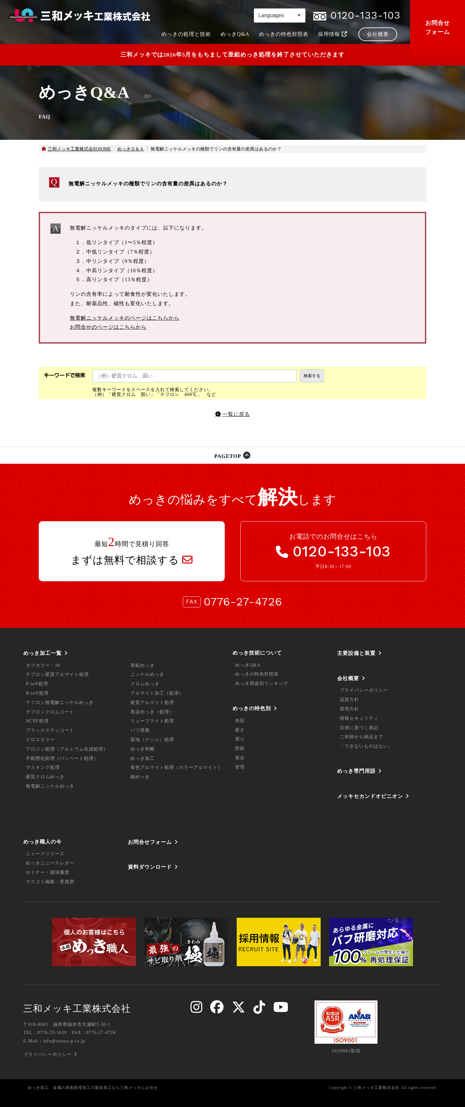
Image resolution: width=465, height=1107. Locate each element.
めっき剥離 (142, 749)
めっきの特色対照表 (257, 674)
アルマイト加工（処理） (157, 693)
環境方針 (349, 709)
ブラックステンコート (50, 730)
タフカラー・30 (43, 665)
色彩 (240, 720)
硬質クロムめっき (45, 776)
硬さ (240, 730)
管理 (240, 767)
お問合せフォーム (437, 27)
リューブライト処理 (152, 721)
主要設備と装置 (356, 653)
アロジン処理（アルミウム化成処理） (67, 749)
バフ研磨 (140, 730)
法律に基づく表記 (359, 727)
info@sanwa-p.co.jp (64, 1041)
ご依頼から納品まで (361, 736)
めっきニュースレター (50, 863)
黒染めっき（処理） (152, 711)
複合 (240, 757)
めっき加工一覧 (42, 653)
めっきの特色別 (251, 708)
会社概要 (348, 678)
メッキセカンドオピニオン (370, 796)
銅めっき (140, 776)
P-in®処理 (37, 683)
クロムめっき (145, 683)
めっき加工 (142, 758)
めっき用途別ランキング (261, 683)
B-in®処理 (37, 693)
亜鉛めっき (142, 665)
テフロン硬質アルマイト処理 (57, 674)
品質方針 (349, 699)
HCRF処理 (37, 721)
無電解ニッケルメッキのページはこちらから (125, 318)
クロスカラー (40, 739)
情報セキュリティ (359, 718)
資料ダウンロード (150, 867)
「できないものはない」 (366, 746)
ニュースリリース (45, 853)
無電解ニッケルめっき (50, 786)
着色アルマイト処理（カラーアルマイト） (176, 767)
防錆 (240, 748)
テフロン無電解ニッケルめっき (60, 702)
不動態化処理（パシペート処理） (62, 758)
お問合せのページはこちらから (108, 327)
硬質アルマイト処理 (152, 702)
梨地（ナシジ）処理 (152, 739)
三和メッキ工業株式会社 (77, 1008)
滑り (240, 739)
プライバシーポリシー (364, 690)
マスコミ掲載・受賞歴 (50, 881)
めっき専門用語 (356, 771)
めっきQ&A (248, 665)
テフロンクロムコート (50, 711)
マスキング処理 (43, 767)
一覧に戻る (236, 414)
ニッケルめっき (147, 674)
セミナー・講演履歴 (47, 872)
